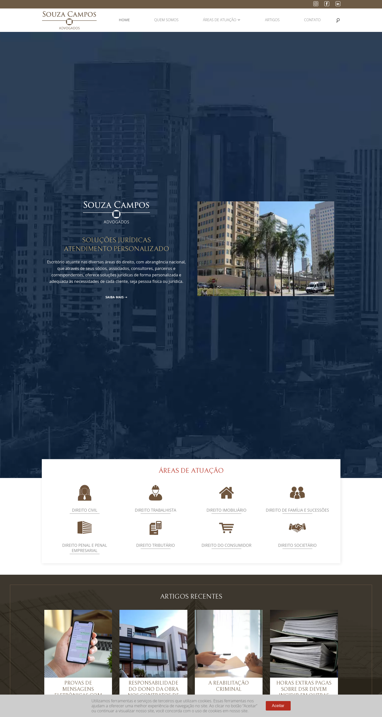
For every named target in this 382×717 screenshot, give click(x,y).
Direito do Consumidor (227, 551)
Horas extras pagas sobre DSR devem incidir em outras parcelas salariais (303, 692)
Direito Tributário (155, 551)
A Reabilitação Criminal (228, 686)
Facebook (326, 3)
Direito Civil (84, 516)
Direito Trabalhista (155, 516)
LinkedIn (337, 3)
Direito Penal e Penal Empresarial (84, 554)
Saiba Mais (115, 297)
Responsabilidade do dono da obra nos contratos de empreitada (153, 692)
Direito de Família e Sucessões (297, 516)
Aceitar (278, 706)
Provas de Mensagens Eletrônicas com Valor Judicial (78, 692)
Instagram (315, 3)
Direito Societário (297, 551)
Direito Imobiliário (227, 516)
